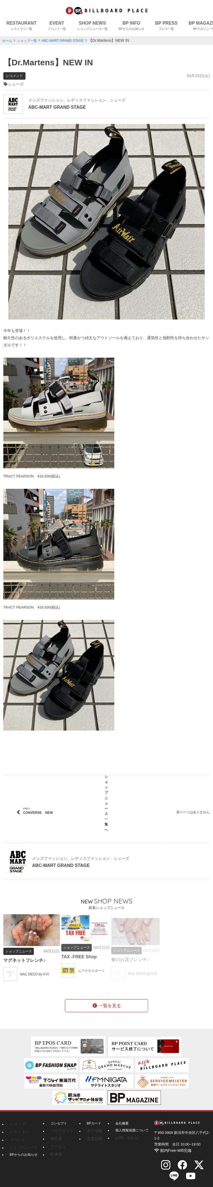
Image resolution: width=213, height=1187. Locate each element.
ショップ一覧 (30, 40)
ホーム (8, 40)
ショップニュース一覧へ (106, 801)
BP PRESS (166, 26)
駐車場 (55, 1146)
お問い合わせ (121, 1132)
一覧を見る (106, 1000)
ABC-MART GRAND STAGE (71, 40)
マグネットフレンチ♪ (27, 959)
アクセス (57, 1139)
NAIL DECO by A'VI (37, 973)
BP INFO (131, 26)
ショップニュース (21, 1139)
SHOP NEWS (92, 26)
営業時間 (90, 1132)
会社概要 (117, 1118)
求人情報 (90, 1125)
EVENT (57, 26)
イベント (16, 1132)
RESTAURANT (21, 26)
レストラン (18, 1125)
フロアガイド (60, 1125)
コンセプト (58, 1118)
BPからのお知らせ (23, 1146)
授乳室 (55, 1132)
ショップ (16, 1118)
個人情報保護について (127, 1125)
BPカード (90, 1118)
